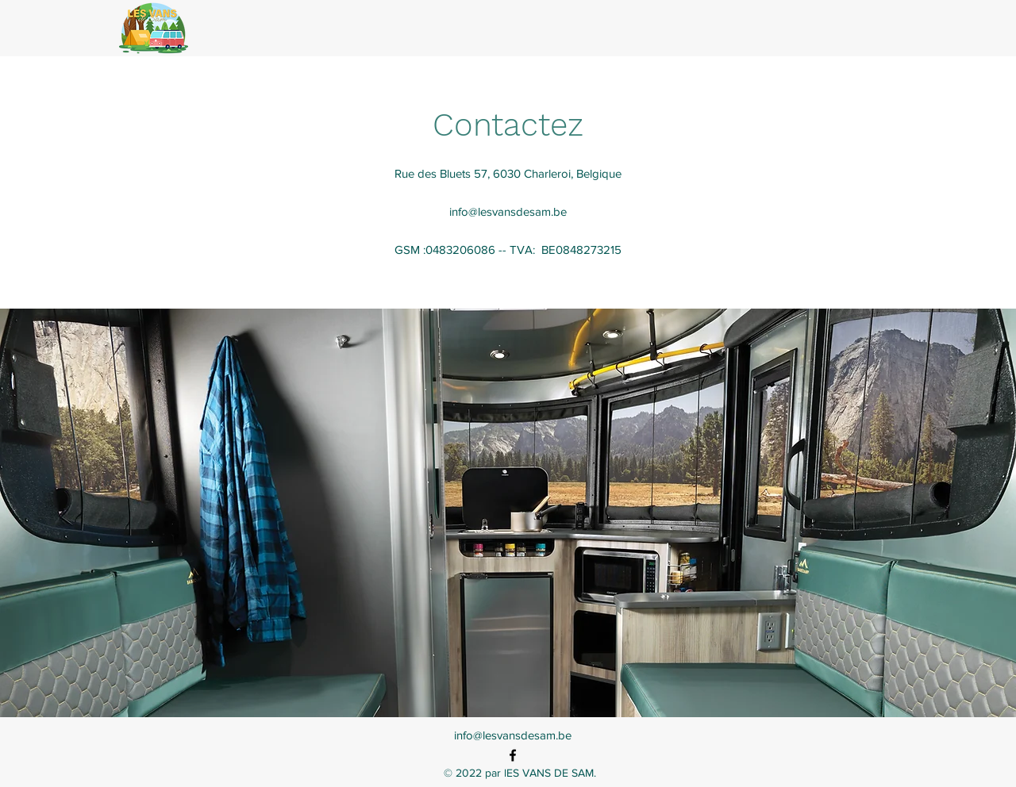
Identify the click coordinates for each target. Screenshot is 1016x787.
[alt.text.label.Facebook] (513, 755)
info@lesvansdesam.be (508, 211)
